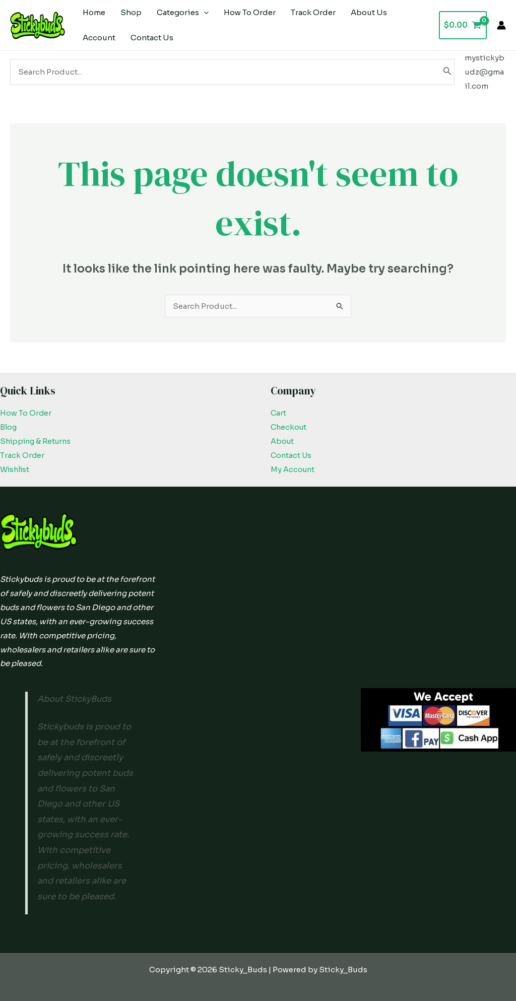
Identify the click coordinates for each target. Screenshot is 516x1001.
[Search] (447, 72)
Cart (279, 413)
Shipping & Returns (38, 441)
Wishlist (16, 469)
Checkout (289, 427)
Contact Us (292, 455)
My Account (293, 469)
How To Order (26, 413)
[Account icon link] (501, 25)
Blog (9, 427)
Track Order (22, 455)
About (283, 441)
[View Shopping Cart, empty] (463, 25)
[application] (204, 12)
